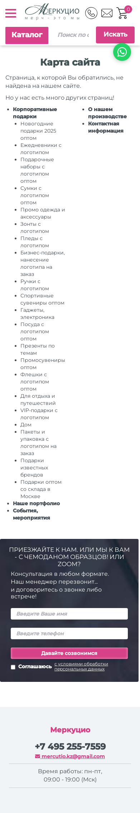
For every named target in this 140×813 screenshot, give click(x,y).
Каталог (26, 34)
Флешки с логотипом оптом (34, 381)
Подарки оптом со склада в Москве (41, 489)
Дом (26, 424)
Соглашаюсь (69, 667)
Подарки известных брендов (34, 467)
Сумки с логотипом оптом (34, 195)
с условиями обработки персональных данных (81, 666)
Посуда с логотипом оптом (34, 331)
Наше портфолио (36, 503)
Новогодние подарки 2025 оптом (38, 130)
